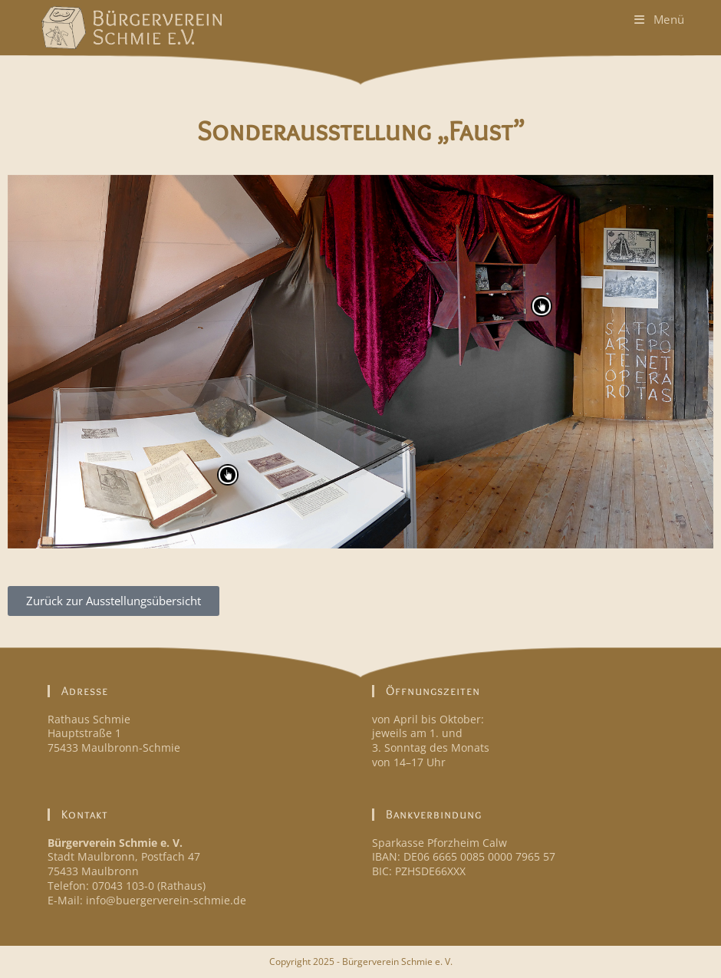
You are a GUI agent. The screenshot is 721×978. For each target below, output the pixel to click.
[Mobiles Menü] (659, 19)
